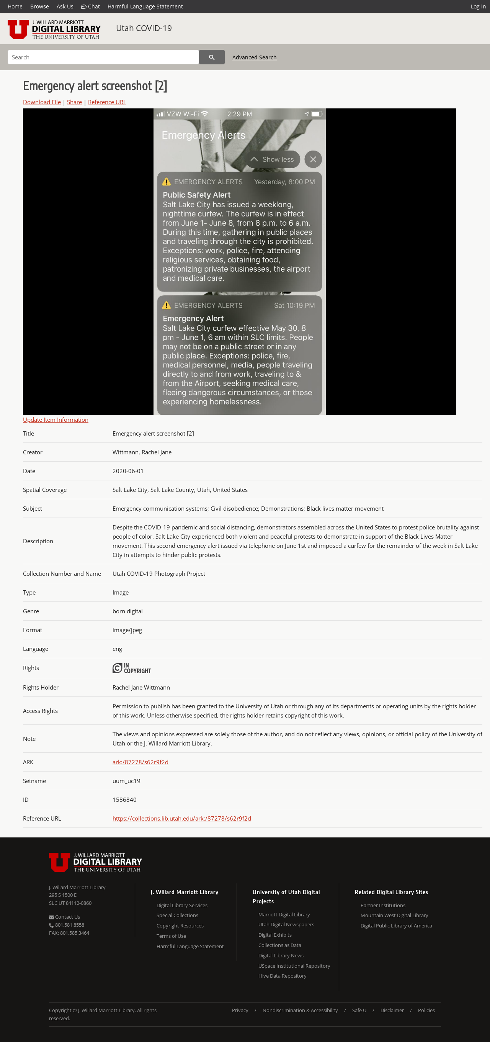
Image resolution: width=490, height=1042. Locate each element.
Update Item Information (55, 419)
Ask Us (65, 6)
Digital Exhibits (275, 934)
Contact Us (64, 916)
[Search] (103, 57)
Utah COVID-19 (144, 28)
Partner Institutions (383, 905)
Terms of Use (171, 935)
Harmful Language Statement (145, 6)
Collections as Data (279, 945)
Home (15, 6)
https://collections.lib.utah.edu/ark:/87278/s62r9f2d (182, 818)
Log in (478, 6)
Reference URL (107, 102)
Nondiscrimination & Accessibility (300, 1010)
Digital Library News (281, 955)
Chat (90, 6)
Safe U (359, 1010)
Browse (39, 6)
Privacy (240, 1010)
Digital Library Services (182, 905)
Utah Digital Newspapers (286, 924)
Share (74, 102)
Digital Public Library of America (396, 925)
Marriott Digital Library (284, 914)
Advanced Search (254, 57)
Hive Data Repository (282, 975)
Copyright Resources (180, 925)
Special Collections (177, 915)
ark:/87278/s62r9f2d (140, 762)
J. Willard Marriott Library (77, 887)
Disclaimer (392, 1010)
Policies (426, 1010)
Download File (42, 102)
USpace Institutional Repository (294, 965)
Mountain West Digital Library (394, 915)
